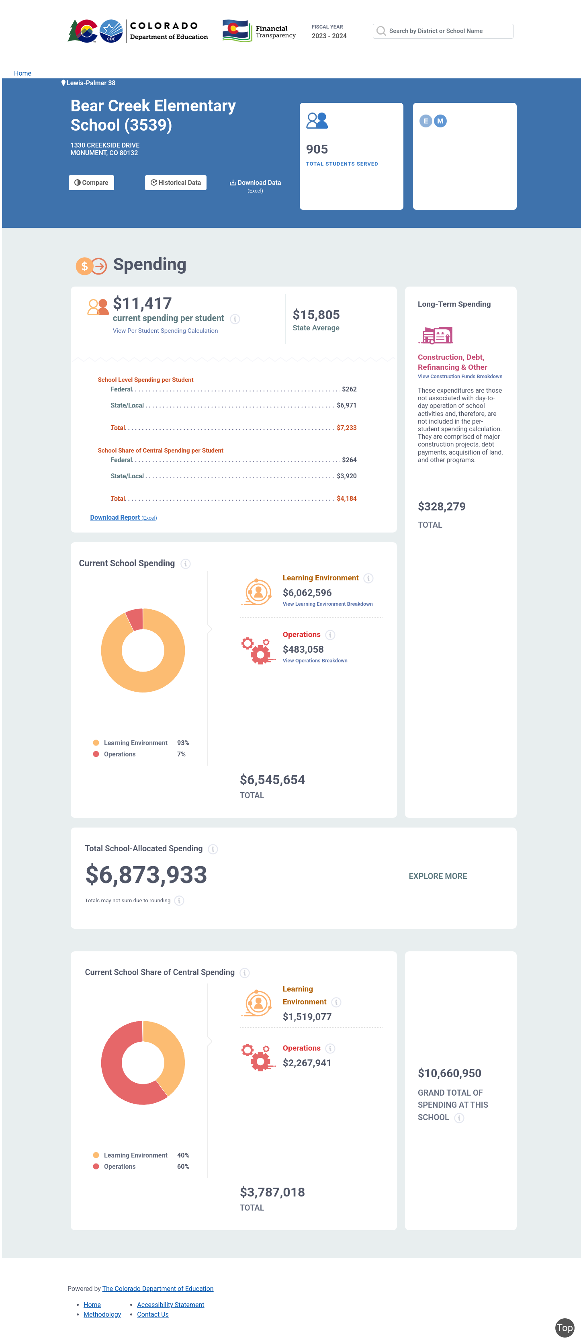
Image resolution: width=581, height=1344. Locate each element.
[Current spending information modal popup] (185, 564)
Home (22, 73)
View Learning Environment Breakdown (328, 604)
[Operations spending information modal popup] (330, 635)
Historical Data (176, 182)
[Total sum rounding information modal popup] (179, 900)
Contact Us (153, 1314)
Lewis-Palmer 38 (88, 83)
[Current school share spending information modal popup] (245, 973)
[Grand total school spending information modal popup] (459, 1118)
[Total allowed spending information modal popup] (213, 849)
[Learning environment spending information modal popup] (368, 578)
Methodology (102, 1314)
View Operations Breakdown (315, 661)
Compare (91, 182)
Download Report (123, 517)
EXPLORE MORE (438, 876)
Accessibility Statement (170, 1305)
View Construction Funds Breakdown (460, 376)
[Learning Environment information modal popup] (336, 1002)
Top (565, 1328)
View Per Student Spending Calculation (165, 330)
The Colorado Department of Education (158, 1289)
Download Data (255, 186)
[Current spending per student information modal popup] (234, 319)
